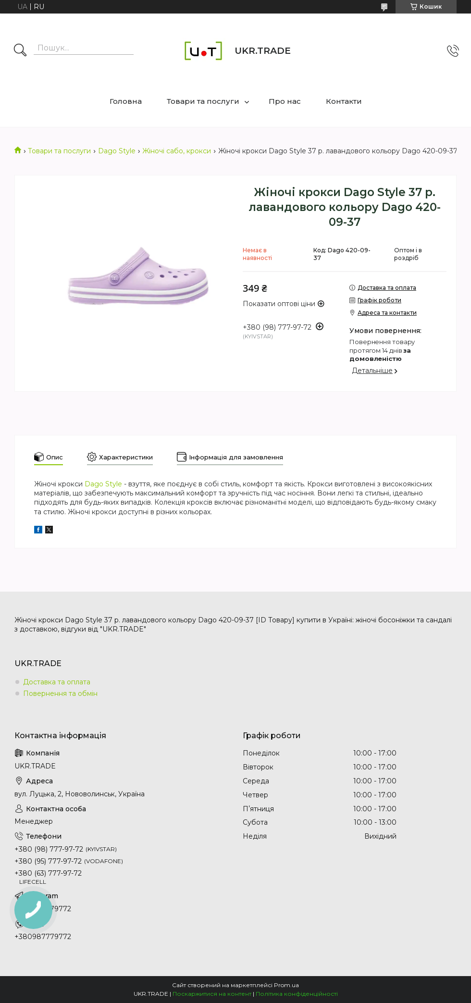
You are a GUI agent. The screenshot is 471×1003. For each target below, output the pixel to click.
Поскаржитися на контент (212, 993)
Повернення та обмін (60, 693)
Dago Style (117, 151)
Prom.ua (286, 985)
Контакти (344, 101)
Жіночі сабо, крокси (176, 151)
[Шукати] (20, 51)
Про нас (285, 101)
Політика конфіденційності (297, 993)
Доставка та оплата (56, 682)
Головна (126, 101)
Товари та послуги (203, 101)
